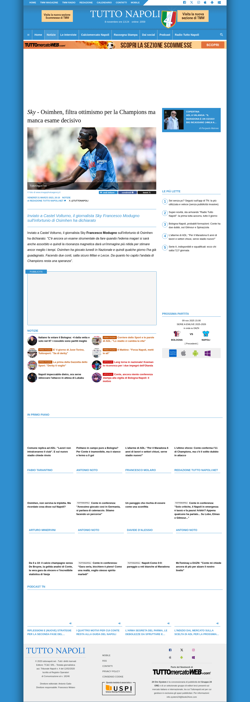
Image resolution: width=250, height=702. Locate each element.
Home (32, 2)
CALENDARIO (104, 2)
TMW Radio (68, 2)
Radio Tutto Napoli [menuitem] (187, 34)
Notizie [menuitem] (51, 34)
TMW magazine (49, 2)
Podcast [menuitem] (165, 34)
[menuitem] (28, 35)
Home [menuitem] (38, 34)
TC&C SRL (49, 665)
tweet (147, 192)
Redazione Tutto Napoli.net (46, 201)
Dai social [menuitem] (148, 34)
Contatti (107, 666)
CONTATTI (121, 2)
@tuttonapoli (78, 201)
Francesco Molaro (66, 687)
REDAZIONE (86, 2)
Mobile (106, 655)
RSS (104, 661)
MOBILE (135, 2)
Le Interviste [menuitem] (68, 34)
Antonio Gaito (64, 683)
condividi (127, 192)
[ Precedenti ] (191, 343)
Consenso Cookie (112, 677)
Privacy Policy (111, 671)
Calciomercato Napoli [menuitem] (95, 34)
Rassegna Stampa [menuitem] (126, 34)
